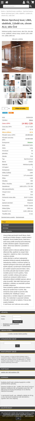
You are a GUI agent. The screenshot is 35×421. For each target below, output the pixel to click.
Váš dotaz (5, 228)
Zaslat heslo (6, 325)
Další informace (29, 416)
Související (6, 225)
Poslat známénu (7, 231)
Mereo (31, 120)
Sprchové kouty (20, 217)
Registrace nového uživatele (11, 324)
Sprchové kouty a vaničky (8, 217)
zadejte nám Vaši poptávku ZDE (10, 372)
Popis (4, 222)
